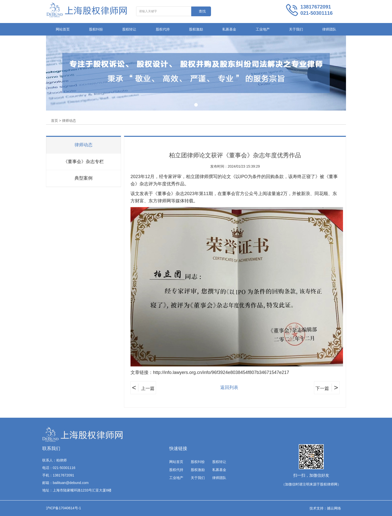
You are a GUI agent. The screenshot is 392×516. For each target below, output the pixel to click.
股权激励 (196, 29)
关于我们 (296, 29)
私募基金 (229, 29)
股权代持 (163, 29)
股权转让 (129, 29)
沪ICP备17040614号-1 (63, 508)
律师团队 (329, 29)
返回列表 (229, 387)
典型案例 (83, 178)
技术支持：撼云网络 (325, 508)
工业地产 (263, 29)
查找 (202, 11)
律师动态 (83, 144)
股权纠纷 (96, 29)
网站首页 (63, 29)
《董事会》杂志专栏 (83, 161)
